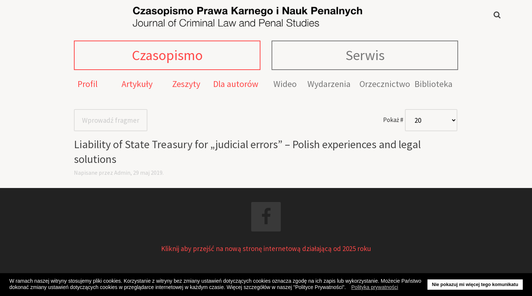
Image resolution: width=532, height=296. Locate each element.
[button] (347, 288)
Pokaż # (393, 120)
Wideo (285, 84)
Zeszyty (186, 84)
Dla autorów (235, 84)
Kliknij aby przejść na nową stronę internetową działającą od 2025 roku (266, 248)
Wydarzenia (329, 84)
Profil (88, 84)
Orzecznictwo (384, 84)
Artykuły (137, 84)
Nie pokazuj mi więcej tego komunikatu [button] (475, 284)
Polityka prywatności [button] (374, 287)
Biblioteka (434, 84)
